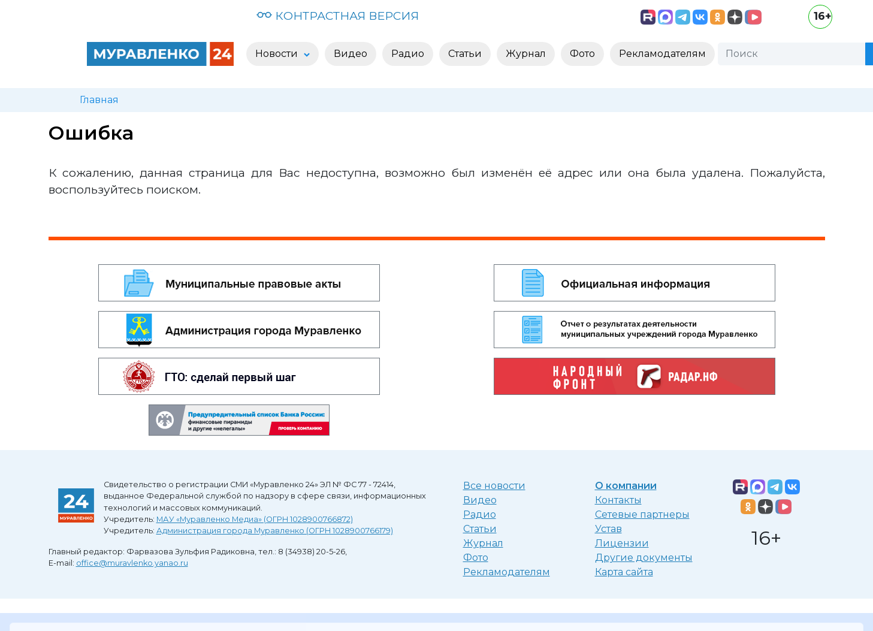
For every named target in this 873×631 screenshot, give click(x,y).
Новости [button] (277, 53)
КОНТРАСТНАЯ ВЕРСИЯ (337, 15)
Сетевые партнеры (642, 514)
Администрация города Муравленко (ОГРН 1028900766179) (274, 530)
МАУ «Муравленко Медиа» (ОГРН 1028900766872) (254, 519)
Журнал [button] (526, 53)
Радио (479, 514)
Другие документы (644, 557)
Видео (480, 500)
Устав (608, 529)
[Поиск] (791, 54)
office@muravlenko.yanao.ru (132, 562)
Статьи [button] (465, 53)
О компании (626, 485)
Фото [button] (582, 53)
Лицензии (622, 543)
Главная (99, 99)
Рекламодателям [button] (662, 53)
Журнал (483, 543)
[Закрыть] (853, 614)
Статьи (480, 529)
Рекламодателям (506, 572)
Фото (475, 557)
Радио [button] (407, 53)
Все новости (494, 485)
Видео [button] (350, 53)
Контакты (618, 500)
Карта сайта (624, 572)
